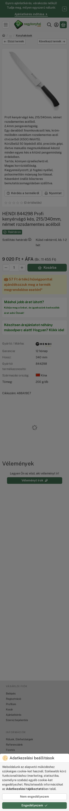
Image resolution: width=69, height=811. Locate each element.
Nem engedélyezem (34, 796)
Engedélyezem (34, 805)
